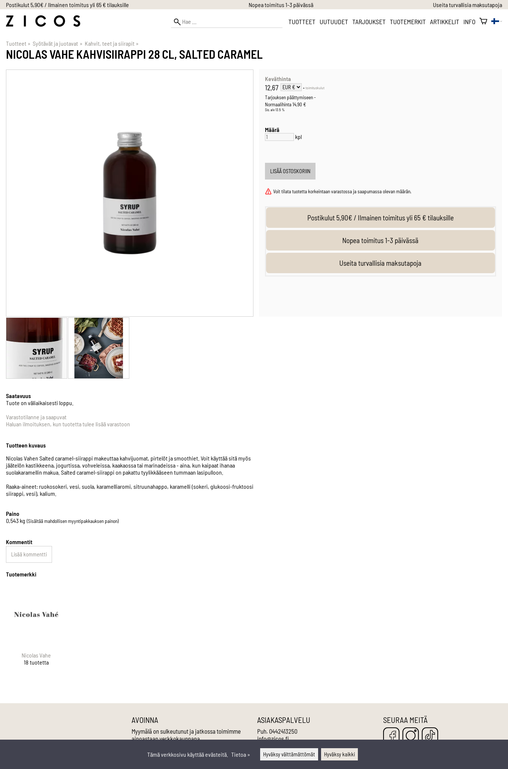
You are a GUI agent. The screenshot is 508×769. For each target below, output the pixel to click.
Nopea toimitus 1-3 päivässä (281, 4)
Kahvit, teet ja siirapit (112, 43)
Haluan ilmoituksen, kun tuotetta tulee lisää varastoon (68, 423)
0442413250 (283, 731)
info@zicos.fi (273, 738)
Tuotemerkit (408, 21)
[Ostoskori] (483, 21)
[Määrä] (279, 137)
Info (469, 21)
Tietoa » (240, 754)
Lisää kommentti (29, 554)
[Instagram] (410, 736)
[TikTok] (430, 736)
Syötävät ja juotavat (57, 43)
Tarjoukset (369, 21)
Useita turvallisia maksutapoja (467, 4)
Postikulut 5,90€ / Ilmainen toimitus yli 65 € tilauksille (67, 4)
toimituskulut (314, 87)
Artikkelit (444, 21)
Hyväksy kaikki (339, 754)
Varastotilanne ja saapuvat (36, 416)
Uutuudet (334, 21)
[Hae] (226, 22)
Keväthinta (278, 78)
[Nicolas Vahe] (36, 631)
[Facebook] (391, 736)
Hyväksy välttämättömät (289, 754)
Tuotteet (302, 21)
